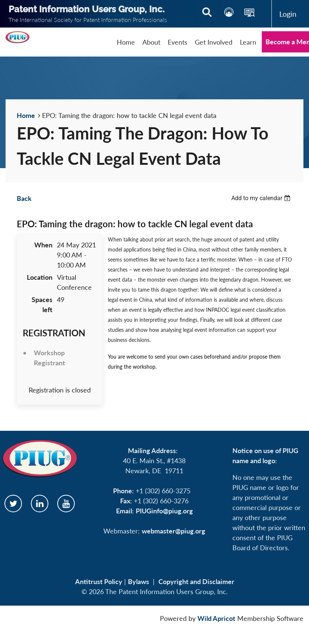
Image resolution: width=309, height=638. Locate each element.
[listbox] (261, 198)
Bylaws (138, 581)
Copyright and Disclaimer (196, 581)
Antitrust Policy (98, 581)
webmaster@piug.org (173, 531)
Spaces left (42, 304)
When (43, 245)
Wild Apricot (216, 618)
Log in (287, 14)
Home (26, 115)
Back (24, 198)
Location (39, 277)
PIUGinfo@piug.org (164, 511)
